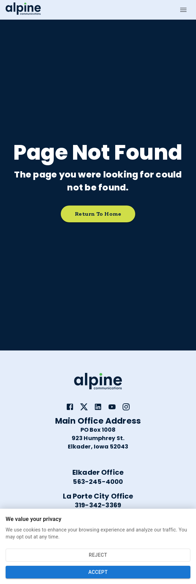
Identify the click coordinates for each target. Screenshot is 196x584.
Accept (98, 572)
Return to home (98, 214)
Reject (98, 555)
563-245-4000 (98, 481)
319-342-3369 (98, 505)
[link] (70, 407)
